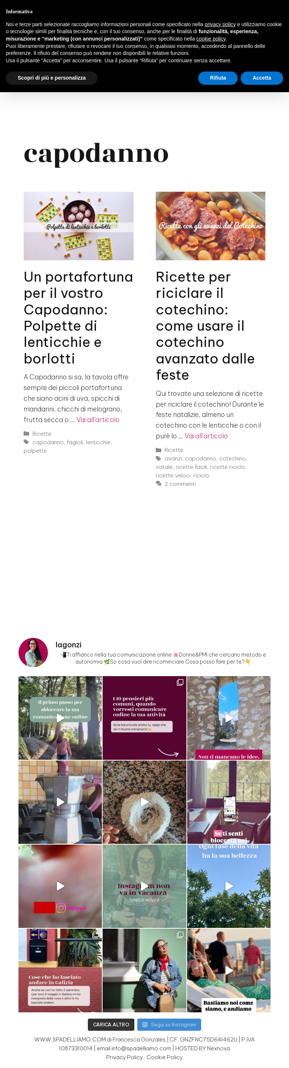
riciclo (201, 475)
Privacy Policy (124, 1057)
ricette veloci (173, 475)
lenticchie (98, 442)
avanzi (173, 458)
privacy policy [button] (220, 24)
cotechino (232, 458)
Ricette (41, 433)
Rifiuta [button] (218, 78)
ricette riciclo (227, 466)
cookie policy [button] (211, 39)
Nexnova (218, 1048)
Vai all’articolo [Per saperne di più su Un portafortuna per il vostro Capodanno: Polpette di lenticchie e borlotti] (98, 419)
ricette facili (191, 466)
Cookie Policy (165, 1057)
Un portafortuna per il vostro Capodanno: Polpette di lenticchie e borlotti (78, 317)
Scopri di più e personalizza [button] (52, 78)
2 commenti (180, 483)
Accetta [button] (261, 78)
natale (164, 466)
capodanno (48, 442)
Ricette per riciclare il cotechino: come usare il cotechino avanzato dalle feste (205, 325)
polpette (35, 450)
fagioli (75, 442)
